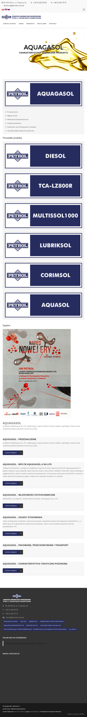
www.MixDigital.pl (34, 711)
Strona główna (9, 23)
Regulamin (42, 23)
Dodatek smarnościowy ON (14, 625)
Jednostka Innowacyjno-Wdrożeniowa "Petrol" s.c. (26, 643)
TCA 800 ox (72, 629)
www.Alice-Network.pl (20, 711)
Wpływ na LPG (12, 116)
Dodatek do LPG (32, 625)
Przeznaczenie (12, 112)
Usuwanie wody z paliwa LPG (50, 625)
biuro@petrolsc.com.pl (15, 6)
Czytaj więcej (14, 452)
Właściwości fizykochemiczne (17, 119)
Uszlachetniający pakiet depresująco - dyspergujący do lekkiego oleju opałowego (35, 629)
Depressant (33, 621)
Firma (21, 23)
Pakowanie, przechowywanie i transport (21, 127)
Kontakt (52, 23)
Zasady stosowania (14, 123)
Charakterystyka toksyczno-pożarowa (20, 131)
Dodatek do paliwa (11, 621)
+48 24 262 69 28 (39, 3)
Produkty (30, 23)
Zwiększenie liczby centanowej (52, 621)
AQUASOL (23, 621)
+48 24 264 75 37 (59, 3)
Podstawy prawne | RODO (75, 714)
